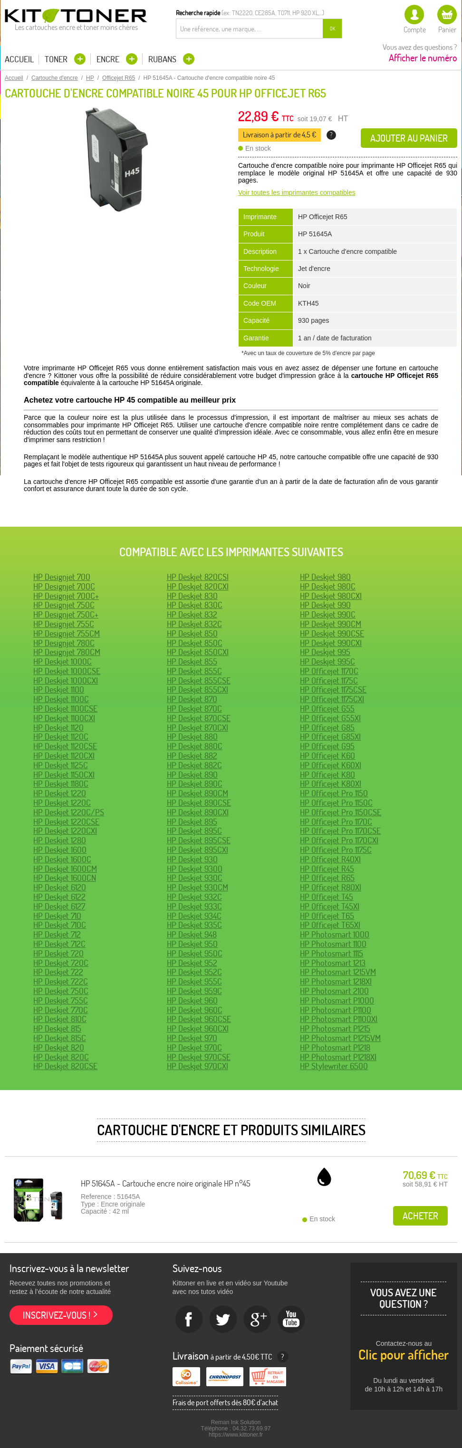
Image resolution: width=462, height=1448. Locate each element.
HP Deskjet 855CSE (199, 680)
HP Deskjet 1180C (60, 783)
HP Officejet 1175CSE (333, 689)
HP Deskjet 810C (60, 1019)
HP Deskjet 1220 (59, 793)
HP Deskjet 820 (58, 1047)
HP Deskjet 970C (194, 1047)
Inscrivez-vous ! (56, 1315)
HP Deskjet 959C (194, 990)
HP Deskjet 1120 (58, 727)
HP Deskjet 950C (194, 953)
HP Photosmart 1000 (334, 934)
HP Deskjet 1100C (61, 699)
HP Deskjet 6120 (59, 887)
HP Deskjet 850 (192, 633)
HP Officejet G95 (327, 746)
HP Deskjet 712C (59, 943)
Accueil (19, 59)
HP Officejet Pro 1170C (336, 821)
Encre (108, 59)
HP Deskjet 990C (328, 614)
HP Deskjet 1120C (60, 736)
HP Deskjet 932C (194, 896)
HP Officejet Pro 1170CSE (340, 830)
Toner (57, 59)
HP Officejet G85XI (330, 736)
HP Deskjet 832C (194, 623)
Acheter (420, 1216)
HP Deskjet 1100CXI (64, 718)
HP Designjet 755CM (66, 633)
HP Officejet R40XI (330, 859)
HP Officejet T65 (327, 915)
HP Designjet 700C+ (66, 595)
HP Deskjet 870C (194, 708)
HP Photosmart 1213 (333, 962)
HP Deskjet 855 (192, 661)
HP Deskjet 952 (192, 962)
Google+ (257, 1319)
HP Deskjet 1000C (62, 661)
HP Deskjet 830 (192, 595)
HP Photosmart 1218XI (336, 981)
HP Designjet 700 (61, 576)
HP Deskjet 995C (327, 661)
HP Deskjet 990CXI (331, 642)
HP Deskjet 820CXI (198, 586)
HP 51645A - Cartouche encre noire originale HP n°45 (165, 1183)
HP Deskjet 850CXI (198, 652)
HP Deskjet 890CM (197, 793)
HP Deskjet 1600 (60, 849)
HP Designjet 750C (64, 604)
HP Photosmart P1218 (335, 1047)
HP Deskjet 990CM (330, 623)
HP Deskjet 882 (192, 755)
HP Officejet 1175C (329, 680)
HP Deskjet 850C (194, 642)
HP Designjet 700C (64, 586)
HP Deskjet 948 (192, 934)
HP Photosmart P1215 (335, 1028)
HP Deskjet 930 (192, 859)
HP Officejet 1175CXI (332, 699)
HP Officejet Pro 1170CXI (339, 840)
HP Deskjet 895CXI (197, 849)
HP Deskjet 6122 (59, 896)
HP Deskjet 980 (325, 576)
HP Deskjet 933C (194, 906)
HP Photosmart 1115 (331, 953)
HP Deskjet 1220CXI (65, 830)
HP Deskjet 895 (192, 821)
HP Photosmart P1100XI (338, 1019)
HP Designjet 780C (64, 642)
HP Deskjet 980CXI (331, 595)
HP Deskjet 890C (194, 783)
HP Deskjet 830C (194, 604)
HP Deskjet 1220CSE (66, 821)
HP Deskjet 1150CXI (64, 774)
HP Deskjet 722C (60, 981)
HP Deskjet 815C (59, 1038)
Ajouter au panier (409, 138)
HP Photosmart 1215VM (338, 971)
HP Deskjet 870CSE (199, 718)
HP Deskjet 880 (192, 736)
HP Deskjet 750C (60, 990)
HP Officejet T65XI (330, 924)
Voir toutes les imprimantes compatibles (297, 192)
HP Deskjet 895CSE (199, 840)
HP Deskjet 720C (60, 962)
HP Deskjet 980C (328, 586)
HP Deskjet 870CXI (197, 727)
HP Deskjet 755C (60, 1000)
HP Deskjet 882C (194, 765)
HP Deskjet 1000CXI (65, 680)
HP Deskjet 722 (58, 971)
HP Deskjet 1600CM (65, 868)
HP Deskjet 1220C (62, 802)
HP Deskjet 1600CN (64, 877)
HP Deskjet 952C (194, 971)
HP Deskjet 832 (192, 614)
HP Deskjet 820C (61, 1057)
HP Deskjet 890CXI (198, 812)
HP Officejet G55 (327, 708)
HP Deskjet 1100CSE (65, 708)
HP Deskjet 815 (57, 1028)
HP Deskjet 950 (192, 943)
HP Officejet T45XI (329, 906)
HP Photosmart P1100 (335, 1009)
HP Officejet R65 (327, 877)
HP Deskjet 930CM (197, 887)
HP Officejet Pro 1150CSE (340, 812)
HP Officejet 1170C (329, 671)
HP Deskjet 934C (194, 915)
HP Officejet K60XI (330, 765)
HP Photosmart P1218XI (338, 1057)
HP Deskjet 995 (325, 652)
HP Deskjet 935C (194, 924)
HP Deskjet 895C (194, 830)
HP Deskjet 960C (194, 1009)
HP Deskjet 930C (194, 877)
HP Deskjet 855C (194, 671)
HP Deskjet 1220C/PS (68, 812)
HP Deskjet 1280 (59, 840)
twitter (223, 1319)
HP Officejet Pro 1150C (336, 802)
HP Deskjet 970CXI (197, 1066)
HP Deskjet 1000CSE (66, 671)
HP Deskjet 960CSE (199, 1019)
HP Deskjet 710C (59, 924)
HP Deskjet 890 (192, 774)
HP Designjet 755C (63, 623)
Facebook (189, 1319)
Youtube (292, 1319)
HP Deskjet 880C (194, 746)
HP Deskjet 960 (192, 1000)
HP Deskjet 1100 (58, 689)
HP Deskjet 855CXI (197, 689)
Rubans (163, 59)
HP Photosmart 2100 (334, 990)
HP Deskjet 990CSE (332, 633)
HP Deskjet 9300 (194, 868)
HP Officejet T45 (326, 896)
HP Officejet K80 (327, 774)
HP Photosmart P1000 (337, 1000)
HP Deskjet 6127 (59, 906)
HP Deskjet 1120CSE (65, 746)
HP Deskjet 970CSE (199, 1057)
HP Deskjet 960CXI (198, 1028)
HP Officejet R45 (327, 868)
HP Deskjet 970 (192, 1038)
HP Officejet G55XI (330, 718)
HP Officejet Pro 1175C (336, 849)
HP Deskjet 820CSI (198, 576)
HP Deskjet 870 (192, 699)
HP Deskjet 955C (194, 981)
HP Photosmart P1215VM (340, 1038)
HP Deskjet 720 (58, 953)
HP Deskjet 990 (325, 604)
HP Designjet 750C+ (65, 614)
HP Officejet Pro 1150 (334, 793)
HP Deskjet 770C (60, 1009)
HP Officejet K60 (327, 755)
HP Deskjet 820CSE (65, 1066)
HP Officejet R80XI (330, 887)
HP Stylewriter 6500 (334, 1066)
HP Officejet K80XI (330, 783)
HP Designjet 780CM (66, 652)
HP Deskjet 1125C (60, 765)
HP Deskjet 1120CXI (64, 755)
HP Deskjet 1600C (62, 859)
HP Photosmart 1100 (333, 943)
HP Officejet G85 (327, 727)
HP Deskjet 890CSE (199, 802)
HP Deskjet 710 (57, 915)
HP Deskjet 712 (57, 934)
